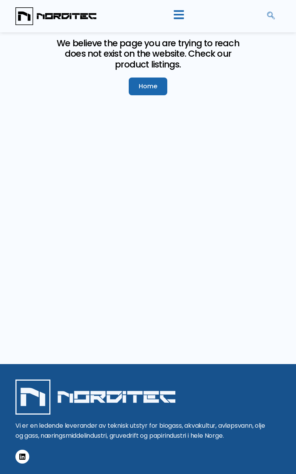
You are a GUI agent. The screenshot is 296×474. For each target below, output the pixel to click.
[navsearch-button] (271, 16)
